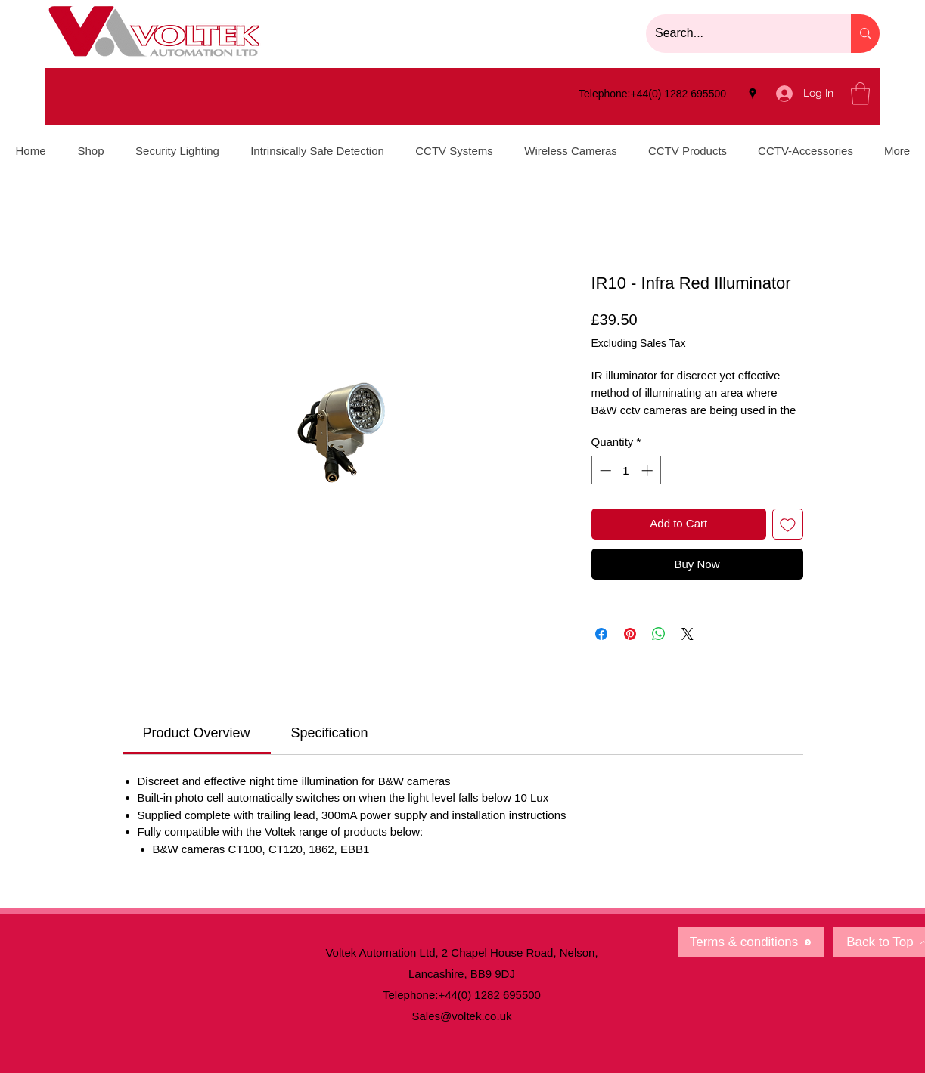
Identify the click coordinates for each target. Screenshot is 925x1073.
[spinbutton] (625, 470)
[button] (860, 93)
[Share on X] (687, 634)
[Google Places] (752, 93)
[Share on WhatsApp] (659, 634)
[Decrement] (604, 470)
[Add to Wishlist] (787, 524)
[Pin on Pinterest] (630, 634)
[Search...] (737, 33)
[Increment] (648, 470)
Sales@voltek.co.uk (462, 1016)
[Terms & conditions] (751, 942)
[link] (196, 733)
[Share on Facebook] (601, 634)
